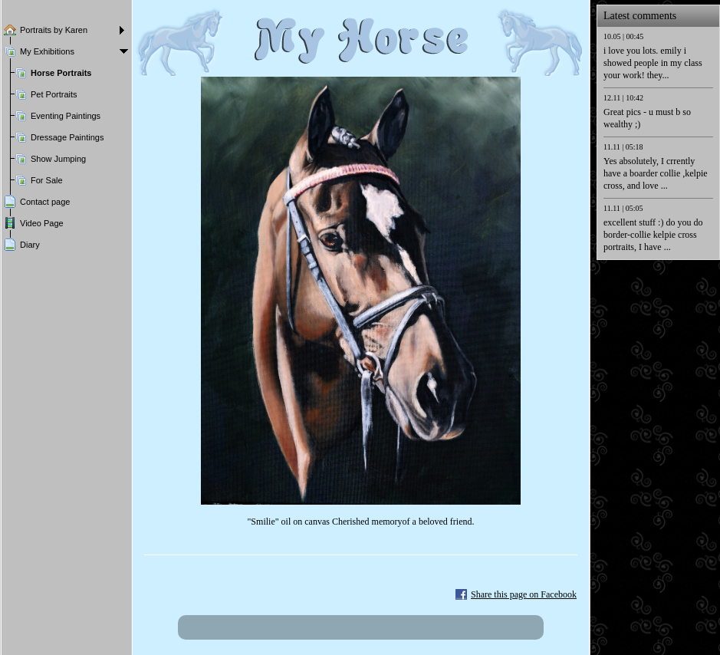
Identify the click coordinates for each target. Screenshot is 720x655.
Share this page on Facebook (524, 594)
